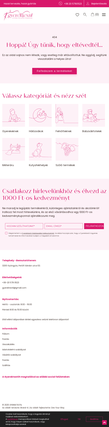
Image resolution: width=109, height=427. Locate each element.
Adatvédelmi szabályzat (14, 349)
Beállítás (94, 419)
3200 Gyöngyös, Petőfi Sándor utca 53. (21, 265)
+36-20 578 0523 (10, 282)
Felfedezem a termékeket (54, 71)
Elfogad (64, 419)
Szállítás (6, 365)
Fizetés (5, 339)
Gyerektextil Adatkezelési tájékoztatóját (38, 233)
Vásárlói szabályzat (11, 354)
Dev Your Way (57, 407)
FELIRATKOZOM (95, 226)
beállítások (12, 419)
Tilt (79, 419)
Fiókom (5, 333)
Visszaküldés (8, 344)
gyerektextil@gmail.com (14, 287)
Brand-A (24, 407)
